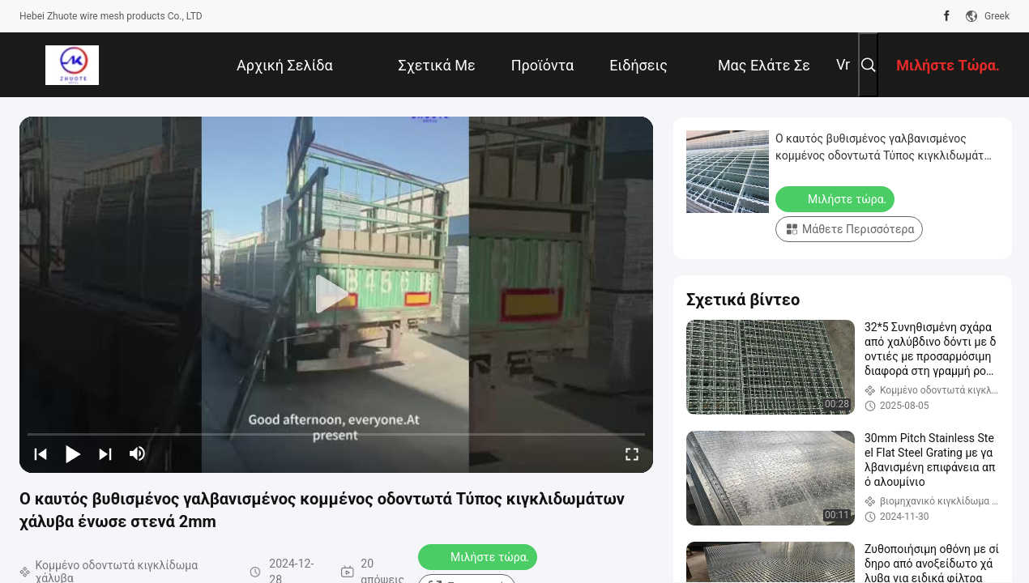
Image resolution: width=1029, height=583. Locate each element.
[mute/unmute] (138, 453)
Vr (843, 64)
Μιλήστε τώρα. (479, 556)
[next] (105, 453)
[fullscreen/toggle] (632, 453)
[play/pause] (73, 453)
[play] (336, 294)
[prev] (40, 453)
